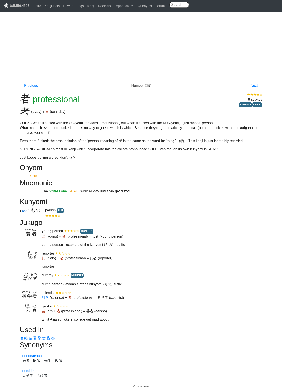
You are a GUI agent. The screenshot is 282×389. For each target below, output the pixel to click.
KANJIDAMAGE (16, 5)
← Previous (29, 85)
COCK (257, 104)
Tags (80, 6)
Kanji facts (52, 6)
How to (68, 6)
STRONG (245, 104)
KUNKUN (86, 231)
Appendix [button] (123, 6)
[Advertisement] (141, 50)
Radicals (104, 6)
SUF (60, 210)
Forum (160, 6)
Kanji (91, 6)
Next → (256, 85)
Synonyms (144, 6)
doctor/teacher (33, 356)
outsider (28, 371)
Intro (38, 6)
